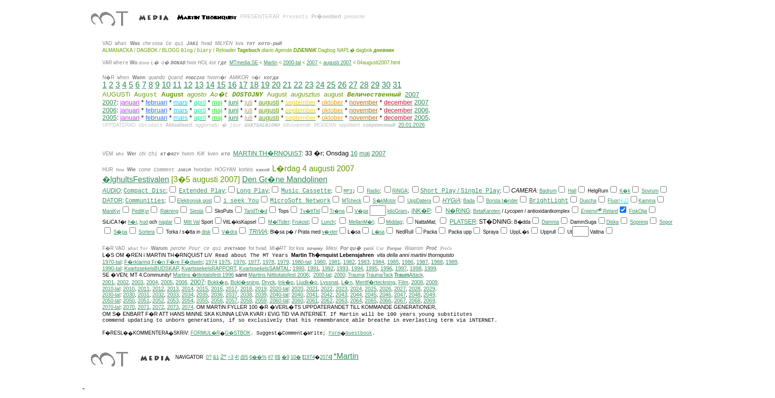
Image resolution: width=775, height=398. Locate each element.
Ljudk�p (307, 282)
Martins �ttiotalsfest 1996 (203, 275)
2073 (173, 307)
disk (206, 232)
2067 (400, 300)
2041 (312, 295)
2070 (129, 307)
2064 (356, 300)
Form (335, 333)
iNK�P (421, 210)
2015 (202, 289)
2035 (202, 295)
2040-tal (279, 295)
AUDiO (111, 190)
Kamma (647, 200)
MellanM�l (361, 222)
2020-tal (279, 289)
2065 (371, 300)
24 (320, 85)
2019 (261, 289)
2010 (129, 289)
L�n (346, 282)
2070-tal (111, 307)
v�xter (330, 232)
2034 (188, 295)
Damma (550, 222)
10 (166, 85)
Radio (373, 191)
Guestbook (358, 333)
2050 (129, 300)
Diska (612, 222)
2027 (400, 289)
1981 (335, 262)
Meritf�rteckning (375, 282)
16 (232, 85)
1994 (357, 268)
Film (403, 282)
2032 (158, 295)
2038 (246, 295)
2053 (173, 300)
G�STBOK (238, 333)
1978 (268, 262)
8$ (277, 357)
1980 (320, 262)
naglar (165, 222)
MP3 (348, 191)
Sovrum (650, 191)
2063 (341, 300)
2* (223, 356)
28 (364, 85)
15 (220, 85)
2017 (232, 289)
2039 (261, 295)
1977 (254, 262)
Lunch (328, 222)
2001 (108, 282)
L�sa (378, 232)
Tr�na (337, 211)
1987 (422, 262)
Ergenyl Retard (599, 211)
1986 (408, 262)
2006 (109, 110)
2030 (129, 295)
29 (375, 85)
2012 (158, 289)
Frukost (300, 222)
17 (243, 85)
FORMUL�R (205, 333)
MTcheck (351, 200)
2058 (246, 300)
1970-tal (112, 262)
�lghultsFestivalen (135, 179)
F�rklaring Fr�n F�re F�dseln (163, 262)
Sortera (146, 232)
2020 (297, 289)
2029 (429, 289)
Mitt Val (192, 222)
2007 (311, 62)
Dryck (268, 282)
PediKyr (140, 211)
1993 (342, 268)
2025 (371, 289)
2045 (371, 295)
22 (298, 85)
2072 (158, 307)
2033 (173, 295)
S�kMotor (384, 200)
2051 (144, 300)
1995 (372, 268)
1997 (401, 268)
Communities (144, 201)
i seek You (241, 201)
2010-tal (111, 289)
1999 (430, 268)
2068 (415, 300)
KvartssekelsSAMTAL (264, 268)
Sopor (666, 222)
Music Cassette (306, 191)
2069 (429, 300)
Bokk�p (218, 282)
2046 (385, 295)
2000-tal (292, 62)
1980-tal (301, 262)
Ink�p (286, 282)
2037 (232, 295)
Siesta (197, 211)
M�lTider (279, 222)
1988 (437, 262)
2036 (217, 295)
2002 (123, 282)
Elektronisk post (194, 200)
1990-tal (112, 268)
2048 (415, 295)
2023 (341, 289)
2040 (297, 295)
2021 (312, 289)
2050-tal (111, 300)
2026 (385, 289)
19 (264, 85)
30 (386, 85)
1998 (416, 268)
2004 (152, 282)
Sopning (639, 222)
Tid (316, 211)
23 (308, 85)
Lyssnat (329, 282)
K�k (624, 191)
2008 (417, 282)
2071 (144, 307)
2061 (312, 300)
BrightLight (548, 201)
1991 (313, 268)
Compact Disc (145, 191)
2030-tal (111, 295)
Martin (270, 62)
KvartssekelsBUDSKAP (151, 268)
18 (254, 85)
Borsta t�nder (501, 200)
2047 (400, 295)
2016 (217, 289)
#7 (270, 357)
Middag (394, 222)
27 (352, 85)
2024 (356, 289)
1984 (379, 262)
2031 (144, 295)
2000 (339, 275)
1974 (211, 262)
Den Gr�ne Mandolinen (285, 179)
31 (396, 85)
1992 (328, 268)
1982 (349, 262)
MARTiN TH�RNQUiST (267, 153)
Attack (408, 275)
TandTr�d (255, 211)
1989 (452, 262)
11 (176, 85)
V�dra (229, 232)
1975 (224, 262)
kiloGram (397, 211)
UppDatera (419, 200)
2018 (246, 289)
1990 (298, 268)
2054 (188, 300)
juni (233, 102)
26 (342, 85)
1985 (393, 262)
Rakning (169, 211)
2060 (297, 300)
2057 (232, 300)
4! (237, 357)
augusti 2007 (337, 62)
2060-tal (279, 300)
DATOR (112, 200)
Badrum (548, 191)
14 (210, 85)
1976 (239, 262)
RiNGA (400, 191)
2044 (356, 295)
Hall (572, 191)
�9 (286, 357)
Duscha (588, 200)
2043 (341, 295)
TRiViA (258, 231)
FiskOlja (638, 211)
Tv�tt (306, 211)
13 (199, 85)
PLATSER (463, 221)
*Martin (346, 356)
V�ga (361, 211)
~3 (230, 357)
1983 (364, 262)
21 (287, 85)
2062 (327, 300)
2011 (144, 289)
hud (144, 222)
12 (188, 85)
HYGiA (451, 200)
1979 (283, 262)
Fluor (613, 200)
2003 (137, 282)
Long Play (252, 191)
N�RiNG (457, 210)
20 (276, 85)
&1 (216, 357)
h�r (132, 222)
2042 (327, 295)
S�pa (121, 232)
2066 (385, 300)
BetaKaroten (487, 211)
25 (331, 85)
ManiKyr (111, 211)
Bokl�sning (244, 282)
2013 (173, 289)
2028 (415, 289)
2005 (109, 117)
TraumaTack (379, 275)
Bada (468, 200)
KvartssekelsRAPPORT (208, 268)
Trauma (356, 275)
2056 (217, 300)
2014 (188, 289)
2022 (327, 289)
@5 (244, 357)
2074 (188, 307)
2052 (158, 300)
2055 (202, 300)
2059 (261, 300)
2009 (432, 282)
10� (296, 357)
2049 (429, 295)
